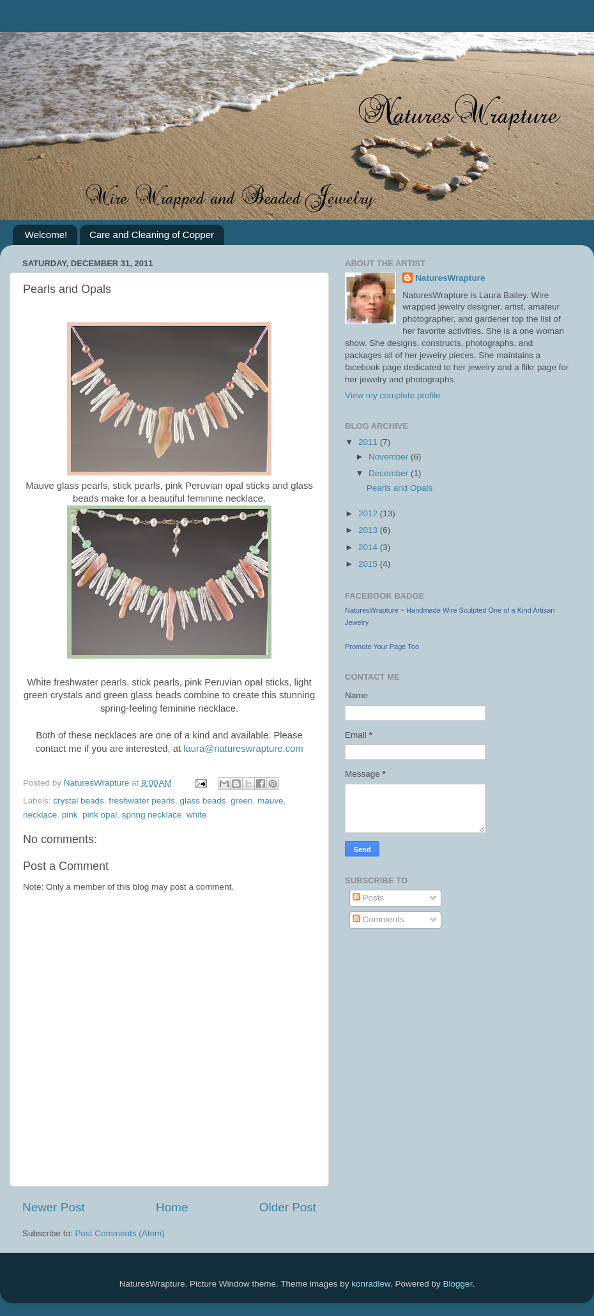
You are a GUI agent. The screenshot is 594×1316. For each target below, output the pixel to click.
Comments (378, 919)
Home (172, 1207)
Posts (369, 897)
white (197, 814)
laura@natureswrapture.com (243, 749)
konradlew (370, 1284)
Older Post (287, 1207)
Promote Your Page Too (382, 646)
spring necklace (152, 814)
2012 (369, 513)
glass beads (202, 800)
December (390, 473)
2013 (369, 530)
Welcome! (46, 234)
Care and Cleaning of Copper (151, 234)
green (242, 800)
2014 (369, 547)
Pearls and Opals (400, 488)
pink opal (99, 814)
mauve (270, 800)
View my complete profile (393, 395)
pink (70, 814)
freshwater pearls (142, 800)
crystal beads (78, 800)
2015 (369, 564)
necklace (40, 814)
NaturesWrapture (450, 278)
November (390, 456)
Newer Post (53, 1207)
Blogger (458, 1284)
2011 (369, 442)
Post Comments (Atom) (120, 1233)
